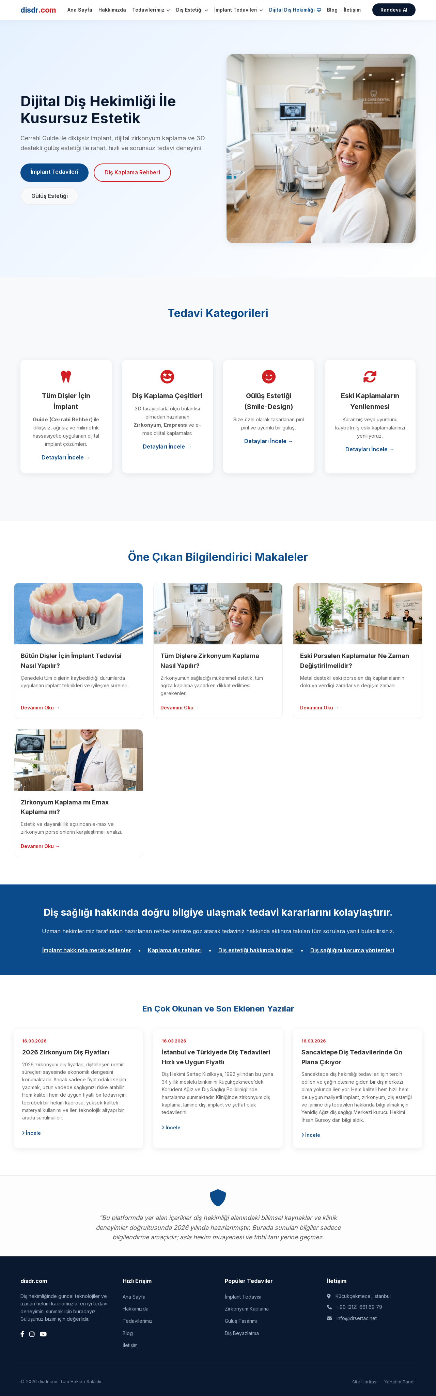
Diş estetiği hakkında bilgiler (256, 950)
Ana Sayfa (79, 10)
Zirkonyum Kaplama (247, 1309)
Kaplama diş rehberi (175, 950)
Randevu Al (393, 10)
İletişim (352, 10)
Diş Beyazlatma (242, 1333)
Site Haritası (364, 1381)
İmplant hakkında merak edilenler (86, 950)
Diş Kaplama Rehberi (132, 172)
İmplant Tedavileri (238, 10)
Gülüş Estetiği (49, 195)
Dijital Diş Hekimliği (295, 10)
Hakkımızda (112, 10)
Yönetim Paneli (400, 1381)
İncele (31, 1133)
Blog (332, 10)
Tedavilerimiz (151, 10)
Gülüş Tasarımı (241, 1321)
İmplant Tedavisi (243, 1297)
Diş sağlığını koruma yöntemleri (352, 950)
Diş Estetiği (192, 10)
